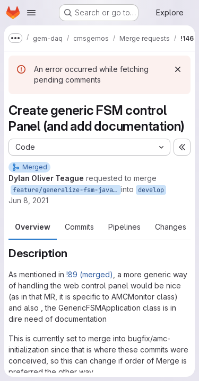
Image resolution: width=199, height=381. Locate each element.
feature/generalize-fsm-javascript (67, 190)
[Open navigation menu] (31, 12)
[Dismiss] (177, 69)
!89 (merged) (89, 274)
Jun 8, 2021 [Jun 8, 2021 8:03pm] (28, 200)
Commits (79, 226)
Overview (32, 226)
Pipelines (124, 226)
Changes (170, 226)
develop (151, 190)
